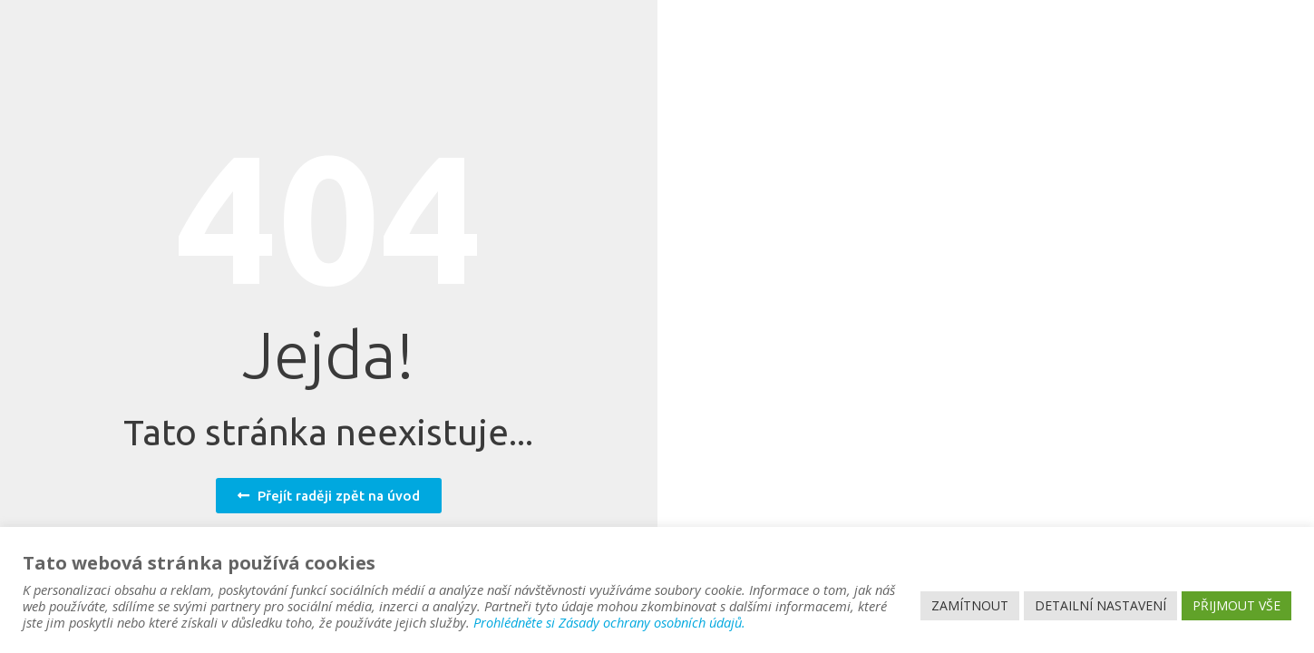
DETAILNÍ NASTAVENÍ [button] (1100, 605)
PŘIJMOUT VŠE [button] (1236, 605)
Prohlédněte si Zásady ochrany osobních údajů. (609, 622)
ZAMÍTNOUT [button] (969, 605)
